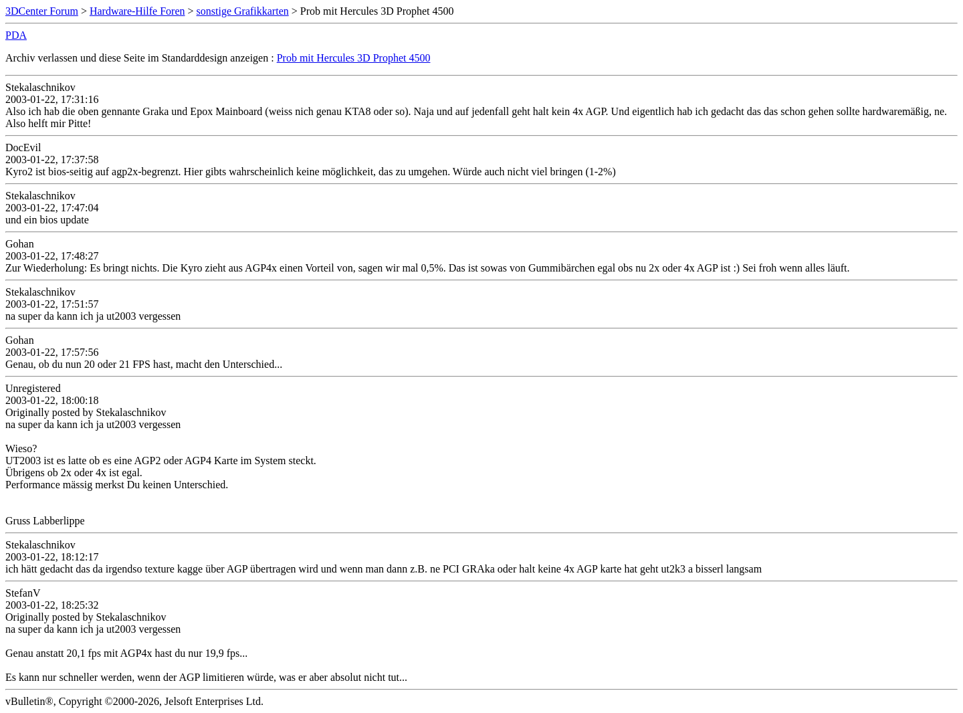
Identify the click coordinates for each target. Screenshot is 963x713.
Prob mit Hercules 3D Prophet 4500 (354, 58)
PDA (16, 35)
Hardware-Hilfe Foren (137, 11)
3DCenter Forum (41, 11)
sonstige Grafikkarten (243, 11)
